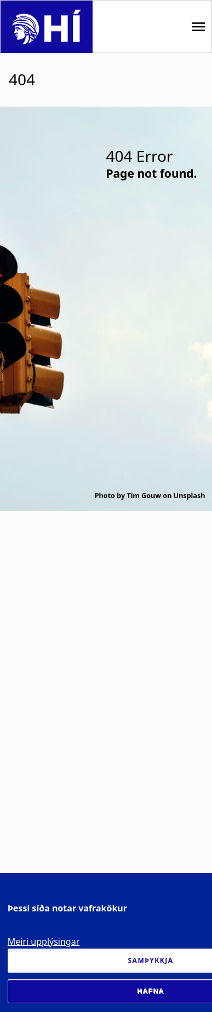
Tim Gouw (144, 495)
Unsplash (189, 495)
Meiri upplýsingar (44, 941)
